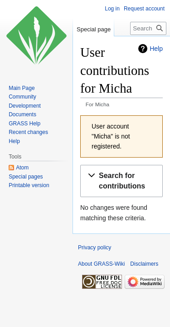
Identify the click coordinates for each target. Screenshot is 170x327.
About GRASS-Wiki (101, 264)
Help (156, 48)
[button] (121, 181)
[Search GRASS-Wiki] (148, 28)
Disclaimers (144, 264)
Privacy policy (94, 247)
